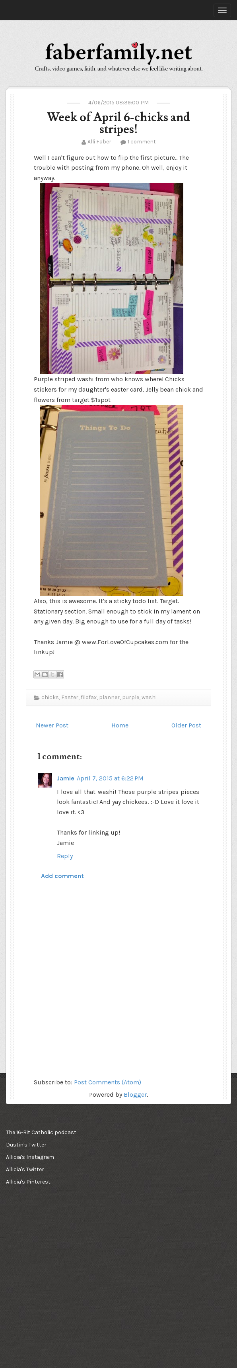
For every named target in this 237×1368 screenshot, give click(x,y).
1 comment (142, 141)
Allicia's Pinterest (28, 1181)
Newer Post (52, 725)
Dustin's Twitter (26, 1144)
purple (130, 697)
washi (149, 697)
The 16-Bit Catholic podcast (41, 1132)
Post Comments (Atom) (107, 1082)
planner (109, 697)
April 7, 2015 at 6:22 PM (110, 778)
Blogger (135, 1094)
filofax (89, 697)
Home (119, 725)
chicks (50, 697)
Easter (69, 697)
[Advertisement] (45, 1240)
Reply (65, 856)
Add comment (62, 876)
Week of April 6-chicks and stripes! (118, 123)
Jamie (65, 778)
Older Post (186, 725)
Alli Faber (99, 141)
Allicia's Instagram (30, 1157)
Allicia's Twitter (25, 1169)
